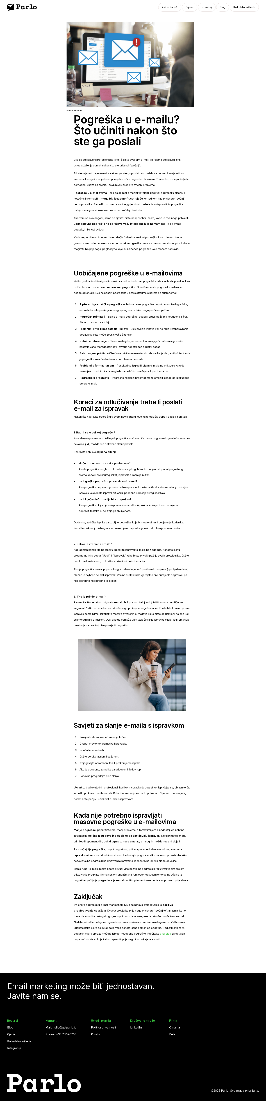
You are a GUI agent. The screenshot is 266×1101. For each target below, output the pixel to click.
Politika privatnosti (103, 1027)
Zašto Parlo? (170, 7)
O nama (174, 1027)
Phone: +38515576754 (61, 1034)
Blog (223, 7)
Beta (172, 1034)
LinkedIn (136, 1027)
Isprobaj (207, 7)
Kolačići (96, 1034)
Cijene (190, 7)
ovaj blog (165, 933)
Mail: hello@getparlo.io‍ (61, 1027)
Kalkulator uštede (244, 7)
